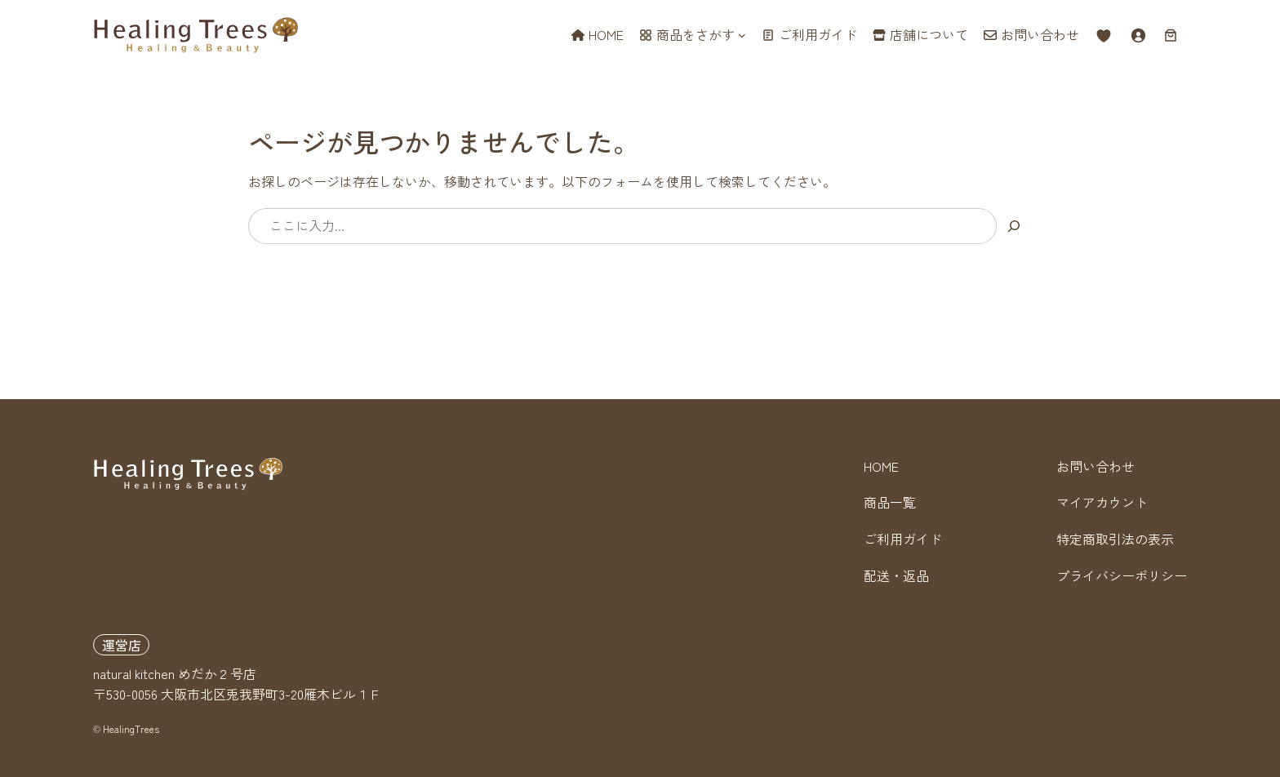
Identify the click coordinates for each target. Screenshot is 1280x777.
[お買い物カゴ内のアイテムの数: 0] (1170, 35)
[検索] (1014, 226)
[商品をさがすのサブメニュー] (742, 35)
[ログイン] (1138, 35)
